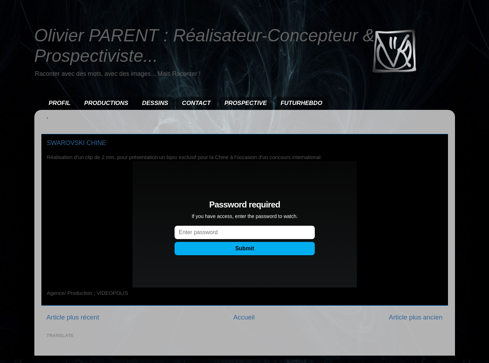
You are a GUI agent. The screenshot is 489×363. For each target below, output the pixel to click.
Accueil (243, 317)
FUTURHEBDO (301, 103)
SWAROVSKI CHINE (76, 142)
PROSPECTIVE (245, 103)
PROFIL (59, 103)
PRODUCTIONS (106, 103)
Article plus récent (73, 317)
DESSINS (155, 103)
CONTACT (196, 103)
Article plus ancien (415, 317)
